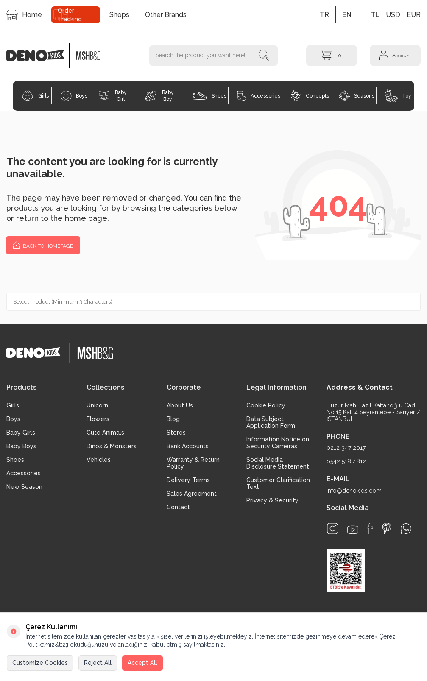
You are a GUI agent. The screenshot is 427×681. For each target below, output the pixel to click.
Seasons (356, 95)
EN (347, 15)
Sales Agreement (192, 493)
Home (24, 15)
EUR (414, 15)
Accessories (258, 96)
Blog (173, 419)
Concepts (309, 95)
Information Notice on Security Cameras (277, 442)
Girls (35, 95)
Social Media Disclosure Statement (277, 463)
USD (393, 15)
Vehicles (99, 459)
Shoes (209, 96)
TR (324, 15)
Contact (178, 507)
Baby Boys (21, 446)
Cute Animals (105, 432)
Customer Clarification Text (278, 483)
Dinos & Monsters (112, 446)
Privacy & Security (272, 500)
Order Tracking (70, 14)
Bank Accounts (188, 446)
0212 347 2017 (346, 447)
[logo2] (88, 55)
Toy (398, 95)
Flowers (98, 419)
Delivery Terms (188, 480)
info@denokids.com (354, 490)
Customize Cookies (40, 662)
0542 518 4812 (346, 461)
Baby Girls (20, 432)
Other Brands (166, 15)
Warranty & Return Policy (193, 463)
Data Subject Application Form (270, 422)
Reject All (98, 662)
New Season (24, 486)
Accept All (142, 662)
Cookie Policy (265, 405)
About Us (180, 405)
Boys (74, 96)
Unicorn (97, 405)
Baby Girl (113, 95)
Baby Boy (159, 95)
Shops (119, 15)
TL (375, 15)
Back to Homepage (43, 244)
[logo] (40, 55)
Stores (176, 432)
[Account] (395, 55)
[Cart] (331, 55)
